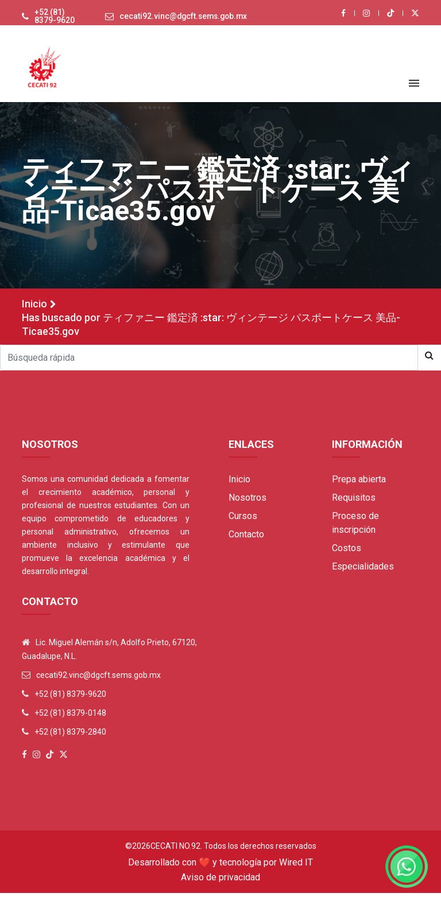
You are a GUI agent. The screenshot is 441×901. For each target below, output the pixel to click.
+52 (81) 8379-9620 (49, 21)
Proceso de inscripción (355, 530)
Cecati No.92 (175, 854)
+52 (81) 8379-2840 (70, 739)
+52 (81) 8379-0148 (70, 721)
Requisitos (354, 505)
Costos (346, 556)
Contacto (246, 542)
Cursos (243, 523)
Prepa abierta (359, 487)
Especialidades (363, 574)
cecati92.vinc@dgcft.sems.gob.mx (181, 21)
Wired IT (296, 870)
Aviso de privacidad (220, 885)
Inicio (34, 312)
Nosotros (247, 505)
